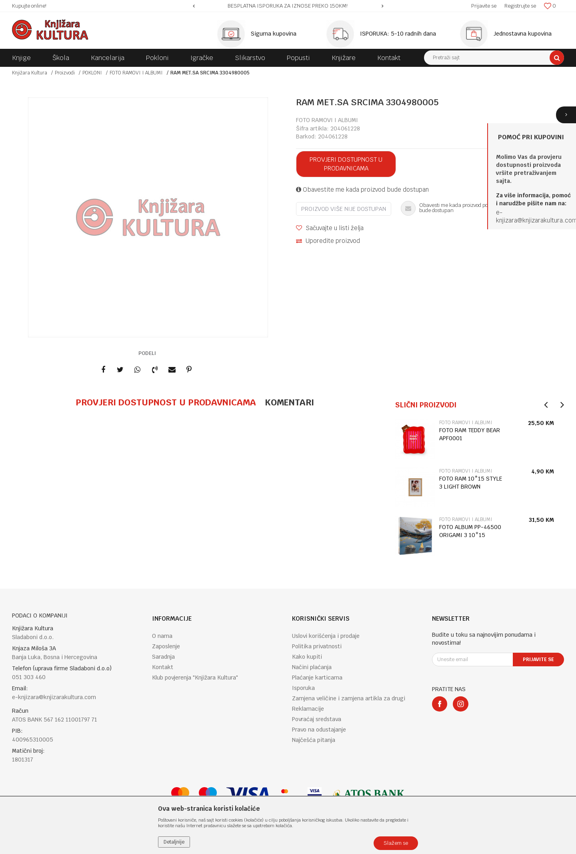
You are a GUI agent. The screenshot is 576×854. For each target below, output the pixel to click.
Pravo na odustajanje (319, 729)
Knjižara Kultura (29, 73)
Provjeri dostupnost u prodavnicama (346, 164)
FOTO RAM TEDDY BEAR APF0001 (469, 434)
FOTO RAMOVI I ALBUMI (136, 73)
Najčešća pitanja (313, 740)
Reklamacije (308, 708)
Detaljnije (174, 842)
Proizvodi (65, 73)
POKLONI (92, 73)
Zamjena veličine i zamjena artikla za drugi (348, 698)
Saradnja (163, 656)
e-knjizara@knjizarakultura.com (54, 697)
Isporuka (303, 688)
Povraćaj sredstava (316, 719)
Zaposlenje (166, 646)
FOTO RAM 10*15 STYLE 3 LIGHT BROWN (470, 482)
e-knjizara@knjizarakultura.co (534, 216)
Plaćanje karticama (317, 677)
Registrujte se (520, 5)
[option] (288, 6)
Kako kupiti (307, 656)
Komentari (289, 402)
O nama (162, 635)
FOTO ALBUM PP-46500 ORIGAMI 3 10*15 (470, 531)
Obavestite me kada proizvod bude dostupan (362, 189)
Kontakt (162, 667)
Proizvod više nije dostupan (343, 208)
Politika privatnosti (317, 646)
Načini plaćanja (312, 667)
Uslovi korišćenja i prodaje (326, 635)
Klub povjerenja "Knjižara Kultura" (195, 677)
